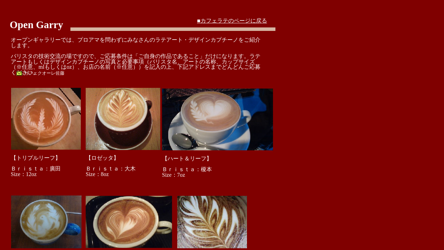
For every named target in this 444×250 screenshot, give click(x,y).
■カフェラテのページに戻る (232, 21)
